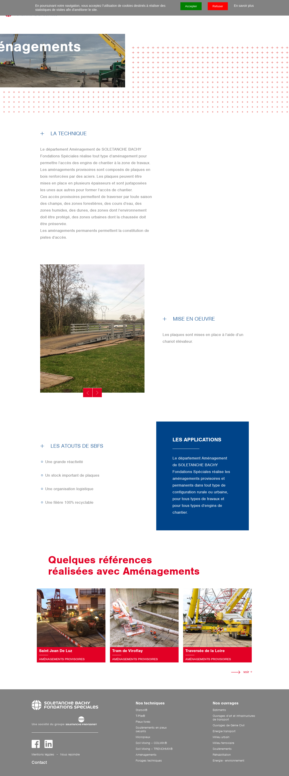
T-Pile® (140, 716)
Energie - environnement (228, 760)
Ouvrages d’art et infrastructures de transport (234, 717)
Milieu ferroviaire (223, 743)
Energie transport (224, 731)
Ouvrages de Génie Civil (229, 725)
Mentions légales (43, 754)
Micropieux (143, 737)
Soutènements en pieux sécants (151, 729)
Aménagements (146, 755)
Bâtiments (219, 710)
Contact (39, 762)
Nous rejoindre (70, 754)
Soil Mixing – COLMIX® (151, 743)
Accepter (191, 6)
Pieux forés (143, 722)
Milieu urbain (221, 737)
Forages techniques (149, 760)
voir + (241, 672)
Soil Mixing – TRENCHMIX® (154, 749)
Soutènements (222, 749)
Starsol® (141, 710)
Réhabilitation (222, 755)
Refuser (217, 6)
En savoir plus (244, 5)
